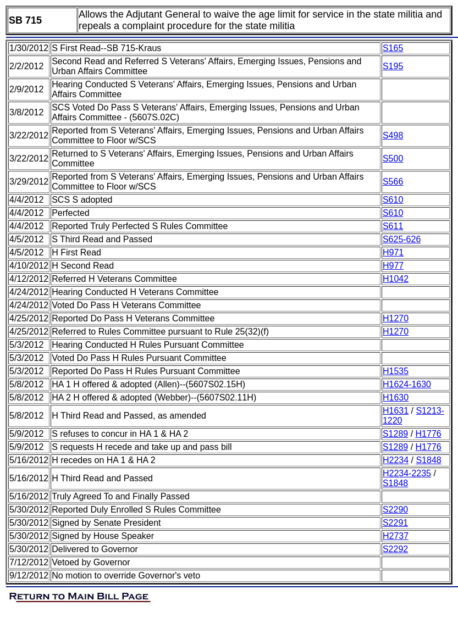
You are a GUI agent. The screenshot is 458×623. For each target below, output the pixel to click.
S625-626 (402, 239)
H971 (393, 252)
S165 (393, 48)
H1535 (396, 371)
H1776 (429, 433)
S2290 (395, 509)
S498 (393, 135)
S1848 (428, 460)
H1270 (396, 318)
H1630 (396, 397)
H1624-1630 (407, 384)
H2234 (396, 460)
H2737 (396, 536)
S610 (393, 199)
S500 (393, 158)
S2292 (395, 549)
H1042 (396, 278)
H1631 (396, 410)
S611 (393, 226)
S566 (393, 181)
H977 (393, 265)
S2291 (395, 522)
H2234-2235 (407, 473)
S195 (393, 66)
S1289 (395, 433)
